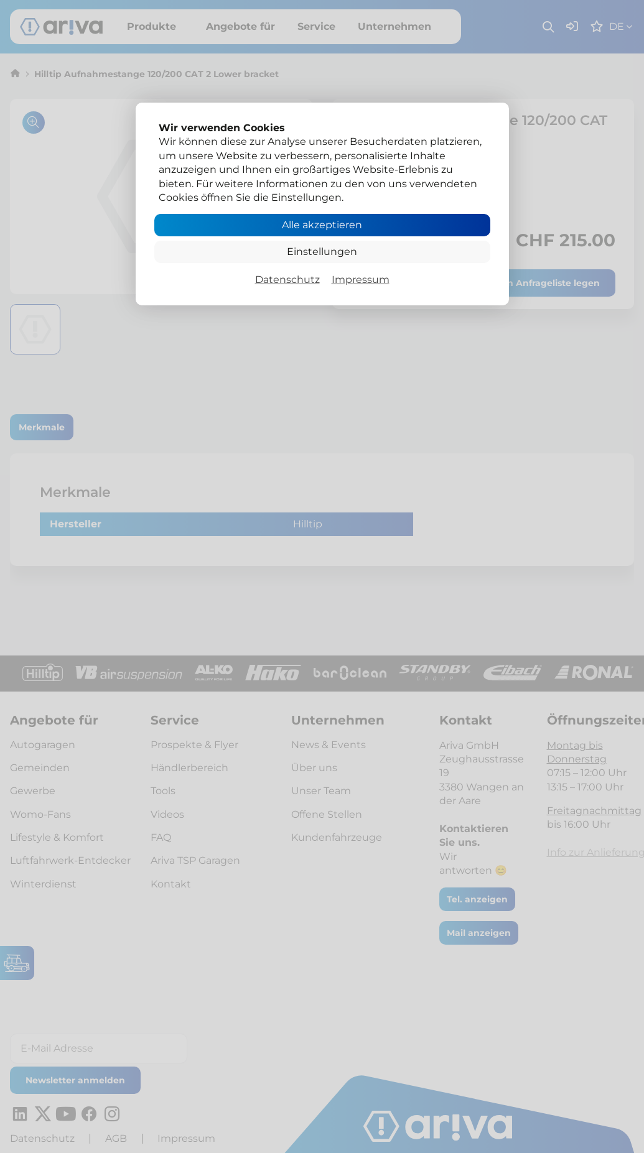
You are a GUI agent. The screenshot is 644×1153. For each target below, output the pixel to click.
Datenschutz (287, 279)
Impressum (361, 279)
